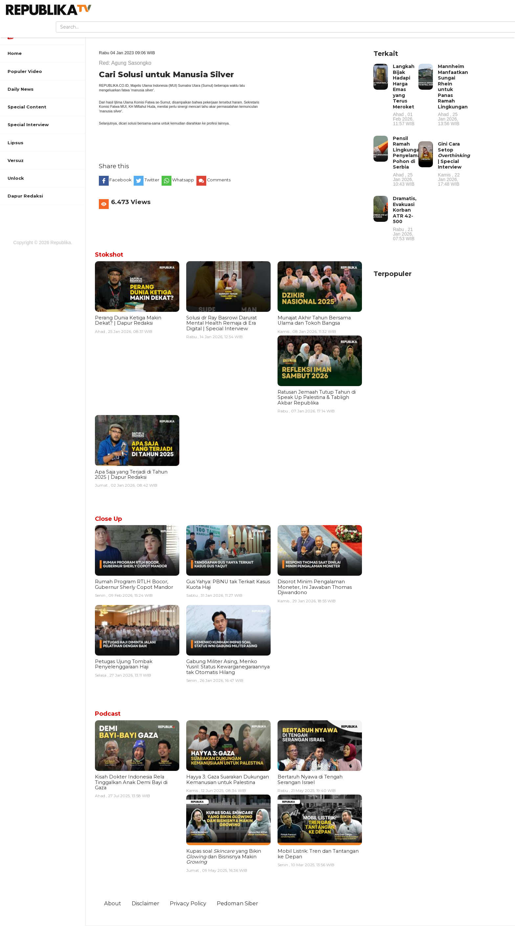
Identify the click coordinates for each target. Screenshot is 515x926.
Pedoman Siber (237, 903)
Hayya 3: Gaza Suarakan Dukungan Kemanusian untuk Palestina (227, 779)
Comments (219, 179)
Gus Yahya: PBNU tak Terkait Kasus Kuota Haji (228, 584)
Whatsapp (183, 179)
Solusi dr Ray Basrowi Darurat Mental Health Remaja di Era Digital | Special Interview (221, 323)
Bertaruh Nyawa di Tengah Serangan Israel (310, 779)
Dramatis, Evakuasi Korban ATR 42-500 (405, 218)
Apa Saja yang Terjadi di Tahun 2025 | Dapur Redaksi (131, 474)
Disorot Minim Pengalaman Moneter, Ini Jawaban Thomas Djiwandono (315, 587)
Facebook (121, 179)
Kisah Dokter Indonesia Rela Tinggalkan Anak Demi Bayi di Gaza (131, 782)
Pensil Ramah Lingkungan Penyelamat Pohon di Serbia (408, 160)
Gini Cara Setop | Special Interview (454, 163)
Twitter (152, 179)
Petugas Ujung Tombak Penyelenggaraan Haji (123, 664)
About (112, 903)
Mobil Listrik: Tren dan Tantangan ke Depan (318, 853)
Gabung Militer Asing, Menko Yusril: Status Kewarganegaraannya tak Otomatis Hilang (228, 667)
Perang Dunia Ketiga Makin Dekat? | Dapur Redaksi (128, 320)
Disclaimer (145, 903)
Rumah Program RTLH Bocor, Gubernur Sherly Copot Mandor (134, 584)
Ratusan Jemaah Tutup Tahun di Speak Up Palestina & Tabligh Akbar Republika (317, 397)
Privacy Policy (188, 903)
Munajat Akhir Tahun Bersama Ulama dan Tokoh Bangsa (314, 320)
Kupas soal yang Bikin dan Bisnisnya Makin (223, 856)
